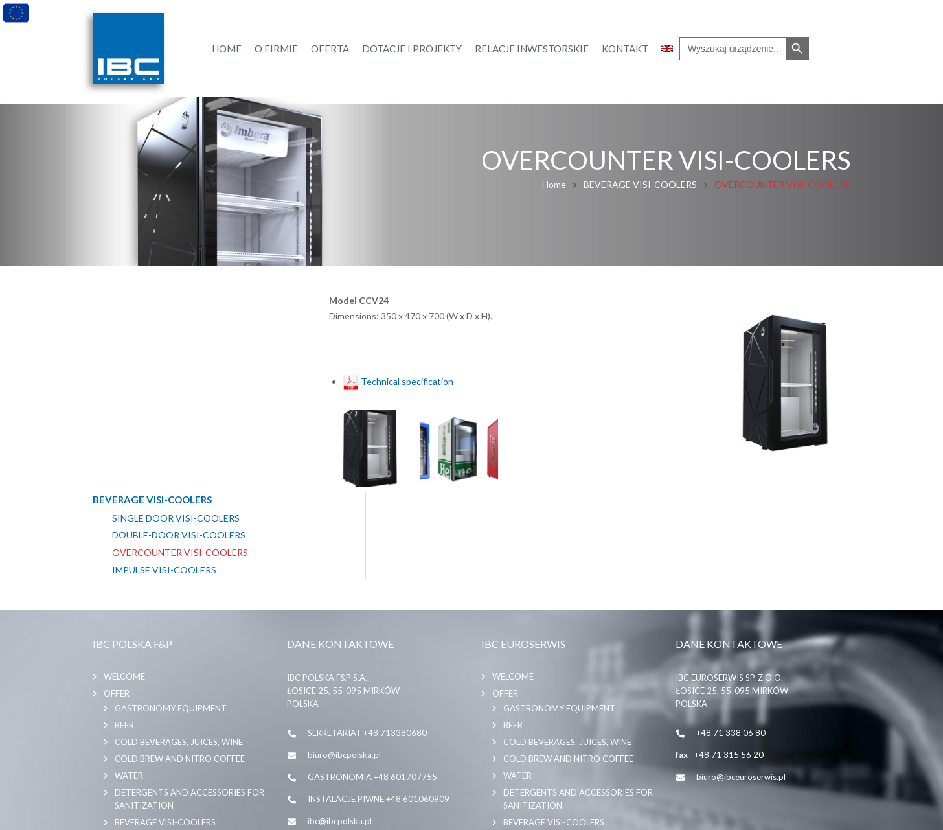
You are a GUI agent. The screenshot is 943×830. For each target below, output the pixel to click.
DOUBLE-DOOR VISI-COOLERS (178, 335)
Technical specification (398, 379)
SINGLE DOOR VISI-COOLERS (176, 317)
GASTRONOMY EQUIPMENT (171, 615)
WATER (129, 683)
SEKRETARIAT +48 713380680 (367, 640)
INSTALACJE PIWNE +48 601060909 (378, 706)
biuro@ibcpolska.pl (344, 662)
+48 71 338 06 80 (731, 640)
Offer (117, 600)
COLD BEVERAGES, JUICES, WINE (179, 649)
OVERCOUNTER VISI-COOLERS (180, 352)
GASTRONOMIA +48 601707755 (372, 684)
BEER (124, 632)
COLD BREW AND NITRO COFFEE (180, 666)
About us (125, 748)
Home (554, 184)
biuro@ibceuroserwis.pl (741, 684)
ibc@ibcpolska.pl (340, 728)
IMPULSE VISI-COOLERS (164, 369)
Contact (124, 765)
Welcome (124, 584)
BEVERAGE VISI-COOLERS (640, 184)
